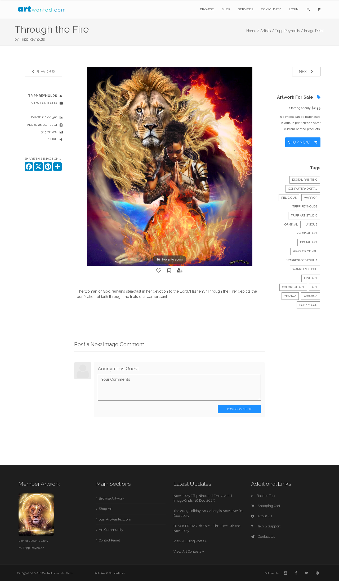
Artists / (267, 31)
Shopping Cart (265, 506)
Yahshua (310, 296)
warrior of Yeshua (302, 260)
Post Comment (239, 409)
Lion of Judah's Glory (33, 541)
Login (294, 9)
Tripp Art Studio (304, 215)
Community (271, 9)
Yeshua (290, 296)
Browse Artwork (111, 498)
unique (311, 224)
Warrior (310, 198)
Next (306, 72)
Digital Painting (304, 179)
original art (307, 233)
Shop (226, 9)
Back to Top (263, 496)
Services (245, 9)
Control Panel (109, 540)
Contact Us (263, 537)
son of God (308, 305)
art (314, 287)
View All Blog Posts (190, 541)
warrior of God (304, 269)
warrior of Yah (305, 251)
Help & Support (265, 526)
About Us (261, 516)
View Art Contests (188, 551)
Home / (252, 31)
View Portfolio (44, 103)
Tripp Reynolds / (289, 31)
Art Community (111, 530)
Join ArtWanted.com (115, 519)
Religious (289, 198)
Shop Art (106, 509)
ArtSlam (67, 573)
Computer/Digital (302, 188)
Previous (43, 72)
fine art (310, 278)
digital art (308, 242)
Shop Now (303, 142)
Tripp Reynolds (32, 39)
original (291, 224)
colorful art (293, 287)
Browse (207, 9)
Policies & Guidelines (110, 573)
